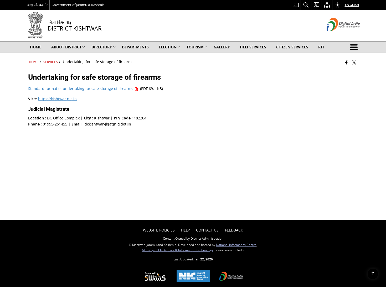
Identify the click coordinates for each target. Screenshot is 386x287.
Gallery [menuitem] (222, 46)
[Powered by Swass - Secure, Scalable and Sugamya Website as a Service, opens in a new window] (155, 276)
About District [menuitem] (68, 46)
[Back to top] (373, 274)
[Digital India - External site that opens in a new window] (336, 35)
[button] (355, 47)
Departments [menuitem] (135, 46)
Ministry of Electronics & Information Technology (177, 250)
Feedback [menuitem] (234, 230)
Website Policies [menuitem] (159, 230)
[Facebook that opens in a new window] (346, 62)
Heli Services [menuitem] (253, 46)
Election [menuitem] (169, 46)
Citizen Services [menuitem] (292, 46)
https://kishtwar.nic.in (57, 98)
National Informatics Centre (236, 245)
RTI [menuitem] (321, 46)
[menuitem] (295, 5)
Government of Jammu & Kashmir (78, 4)
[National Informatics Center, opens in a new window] (193, 276)
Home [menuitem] (35, 46)
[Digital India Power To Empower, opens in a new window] (231, 276)
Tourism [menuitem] (197, 46)
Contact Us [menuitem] (207, 230)
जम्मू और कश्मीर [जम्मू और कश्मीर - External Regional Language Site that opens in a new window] (37, 4)
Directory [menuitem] (103, 46)
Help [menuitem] (185, 230)
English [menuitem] (352, 4)
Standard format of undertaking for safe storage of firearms (83, 88)
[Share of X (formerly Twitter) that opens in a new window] (354, 62)
